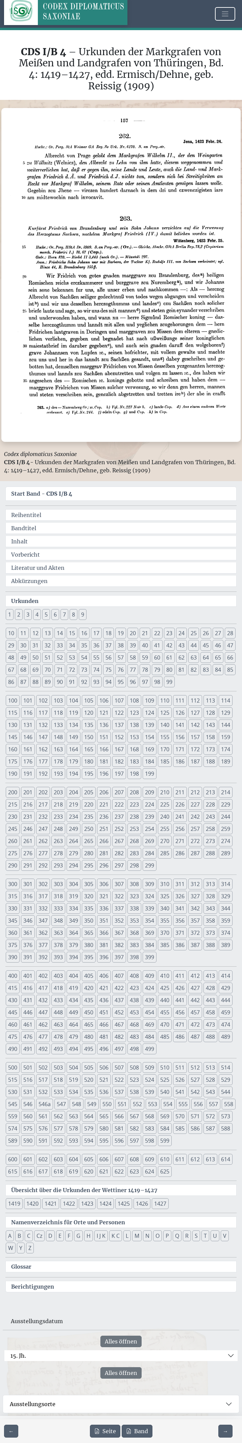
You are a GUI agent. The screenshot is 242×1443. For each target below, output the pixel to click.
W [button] (10, 1248)
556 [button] (198, 1104)
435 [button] (88, 1000)
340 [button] (164, 908)
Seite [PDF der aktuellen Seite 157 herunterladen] (105, 1431)
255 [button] (164, 829)
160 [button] (12, 749)
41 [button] (157, 645)
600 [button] (12, 1159)
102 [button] (43, 700)
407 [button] (119, 975)
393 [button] (58, 957)
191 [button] (27, 773)
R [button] (187, 1236)
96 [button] (133, 682)
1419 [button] (14, 1203)
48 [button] (11, 657)
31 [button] (35, 645)
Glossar (21, 1266)
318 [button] (58, 896)
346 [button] (27, 920)
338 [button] (134, 908)
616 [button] (27, 1171)
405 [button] (88, 975)
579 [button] (88, 1128)
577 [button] (58, 1128)
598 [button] (149, 1140)
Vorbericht (25, 554)
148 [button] (58, 737)
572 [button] (210, 1116)
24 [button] (181, 633)
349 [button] (73, 920)
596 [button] (119, 1140)
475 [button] (12, 1036)
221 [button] (103, 804)
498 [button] (134, 1049)
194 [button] (73, 773)
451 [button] (103, 1012)
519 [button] (73, 1079)
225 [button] (164, 804)
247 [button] (43, 829)
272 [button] (195, 841)
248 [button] (58, 829)
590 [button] (27, 1140)
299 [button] (149, 865)
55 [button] (96, 657)
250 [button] (88, 829)
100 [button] (12, 700)
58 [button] (133, 657)
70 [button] (48, 669)
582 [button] (134, 1128)
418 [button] (58, 988)
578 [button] (73, 1128)
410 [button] (164, 975)
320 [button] (88, 896)
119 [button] (73, 712)
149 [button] (73, 737)
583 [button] (149, 1128)
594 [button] (88, 1140)
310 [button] (164, 884)
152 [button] (119, 737)
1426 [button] (142, 1203)
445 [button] (12, 1012)
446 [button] (27, 1012)
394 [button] (73, 957)
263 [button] (58, 841)
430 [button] (12, 1000)
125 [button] (164, 712)
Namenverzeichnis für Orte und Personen (68, 1222)
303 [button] (58, 884)
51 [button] (48, 657)
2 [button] (18, 614)
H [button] (89, 1236)
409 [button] (149, 975)
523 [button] (134, 1079)
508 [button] (134, 1067)
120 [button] (88, 712)
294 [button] (73, 865)
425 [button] (164, 988)
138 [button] (134, 725)
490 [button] (12, 1049)
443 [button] (210, 1000)
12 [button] (35, 633)
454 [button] (149, 1012)
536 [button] (103, 1092)
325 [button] (164, 896)
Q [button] (177, 1236)
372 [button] (195, 932)
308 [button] (134, 884)
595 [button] (103, 1140)
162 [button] (43, 749)
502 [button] (43, 1067)
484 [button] (149, 1036)
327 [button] (195, 896)
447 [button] (43, 1012)
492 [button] (43, 1049)
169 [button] (149, 749)
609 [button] (149, 1159)
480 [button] (88, 1036)
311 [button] (180, 884)
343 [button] (210, 908)
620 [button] (88, 1171)
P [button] (167, 1236)
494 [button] (73, 1049)
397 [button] (119, 957)
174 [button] (225, 749)
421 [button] (103, 988)
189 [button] (225, 761)
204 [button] (73, 792)
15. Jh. (18, 1355)
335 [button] (88, 908)
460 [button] (12, 1024)
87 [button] (23, 682)
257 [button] (195, 829)
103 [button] (58, 700)
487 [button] (195, 1036)
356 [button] (180, 920)
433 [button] (58, 1000)
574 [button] (12, 1128)
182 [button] (119, 761)
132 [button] (43, 725)
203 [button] (58, 792)
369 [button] (149, 932)
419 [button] (73, 988)
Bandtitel (23, 528)
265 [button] (88, 841)
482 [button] (119, 1036)
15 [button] (72, 633)
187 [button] (195, 761)
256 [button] (180, 829)
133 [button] (58, 725)
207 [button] (119, 792)
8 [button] (73, 614)
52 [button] (60, 657)
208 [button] (134, 792)
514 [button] (225, 1067)
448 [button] (58, 1012)
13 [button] (48, 633)
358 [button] (210, 920)
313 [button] (210, 884)
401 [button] (27, 975)
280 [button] (88, 853)
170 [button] (164, 749)
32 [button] (48, 645)
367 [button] (119, 932)
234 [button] (73, 816)
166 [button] (103, 749)
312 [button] (195, 884)
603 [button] (58, 1159)
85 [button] (230, 669)
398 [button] (134, 957)
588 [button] (225, 1128)
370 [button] (164, 932)
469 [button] (149, 1024)
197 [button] (119, 773)
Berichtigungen (32, 1286)
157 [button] (195, 737)
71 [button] (60, 669)
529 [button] (225, 1079)
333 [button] (58, 908)
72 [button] (72, 669)
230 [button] (12, 816)
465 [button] (88, 1024)
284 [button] (149, 853)
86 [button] (11, 682)
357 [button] (195, 920)
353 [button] (134, 920)
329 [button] (225, 896)
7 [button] (64, 614)
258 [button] (210, 829)
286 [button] (180, 853)
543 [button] (210, 1092)
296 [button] (103, 865)
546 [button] (27, 1104)
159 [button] (225, 737)
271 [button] (180, 841)
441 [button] (180, 1000)
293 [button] (58, 865)
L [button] (127, 1236)
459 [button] (225, 1012)
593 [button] (73, 1140)
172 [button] (195, 749)
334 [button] (73, 908)
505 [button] (88, 1067)
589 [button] (12, 1140)
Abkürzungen (29, 581)
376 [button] (27, 945)
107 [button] (119, 700)
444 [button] (225, 1000)
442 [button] (195, 1000)
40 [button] (145, 645)
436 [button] (103, 1000)
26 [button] (206, 633)
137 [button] (119, 725)
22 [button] (157, 633)
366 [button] (103, 932)
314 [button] (225, 884)
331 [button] (27, 908)
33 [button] (60, 645)
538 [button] (134, 1092)
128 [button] (210, 712)
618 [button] (58, 1171)
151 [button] (103, 737)
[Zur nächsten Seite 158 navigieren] (225, 1431)
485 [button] (164, 1036)
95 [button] (121, 682)
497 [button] (119, 1049)
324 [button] (149, 896)
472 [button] (195, 1024)
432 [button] (43, 1000)
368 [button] (134, 932)
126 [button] (180, 712)
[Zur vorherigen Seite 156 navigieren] (11, 1431)
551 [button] (122, 1104)
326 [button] (180, 896)
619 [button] (73, 1171)
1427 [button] (160, 1203)
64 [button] (206, 657)
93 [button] (96, 682)
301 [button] (27, 884)
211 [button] (180, 792)
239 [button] (149, 816)
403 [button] (58, 975)
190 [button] (12, 773)
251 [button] (103, 829)
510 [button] (164, 1067)
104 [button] (73, 700)
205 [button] (88, 792)
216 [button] (27, 804)
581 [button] (119, 1128)
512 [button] (195, 1067)
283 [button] (134, 853)
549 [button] (91, 1104)
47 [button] (230, 645)
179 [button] (73, 761)
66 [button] (230, 657)
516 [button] (27, 1079)
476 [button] (27, 1036)
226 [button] (180, 804)
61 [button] (169, 657)
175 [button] (12, 761)
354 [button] (149, 920)
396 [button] (103, 957)
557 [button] (213, 1104)
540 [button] (164, 1092)
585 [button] (180, 1128)
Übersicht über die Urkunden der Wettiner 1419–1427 (84, 1190)
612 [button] (195, 1159)
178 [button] (58, 761)
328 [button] (210, 896)
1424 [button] (105, 1203)
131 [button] (27, 725)
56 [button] (108, 657)
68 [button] (23, 669)
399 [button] (149, 957)
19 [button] (121, 633)
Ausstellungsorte (32, 1404)
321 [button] (103, 896)
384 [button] (149, 945)
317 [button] (43, 896)
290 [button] (12, 865)
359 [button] (225, 920)
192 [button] (43, 773)
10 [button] (11, 633)
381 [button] (103, 945)
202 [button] (43, 792)
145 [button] (12, 737)
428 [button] (210, 988)
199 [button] (149, 773)
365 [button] (88, 932)
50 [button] (35, 657)
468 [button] (134, 1024)
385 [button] (164, 945)
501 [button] (27, 1067)
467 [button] (119, 1024)
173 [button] (210, 749)
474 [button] (225, 1024)
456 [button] (180, 1012)
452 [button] (119, 1012)
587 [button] (210, 1128)
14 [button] (60, 633)
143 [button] (210, 725)
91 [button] (72, 682)
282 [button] (119, 853)
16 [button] (84, 633)
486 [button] (180, 1036)
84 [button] (218, 669)
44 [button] (194, 645)
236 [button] (103, 816)
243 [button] (210, 816)
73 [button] (84, 669)
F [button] (69, 1236)
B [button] (19, 1236)
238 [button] (134, 816)
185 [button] (164, 761)
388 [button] (210, 945)
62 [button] (181, 657)
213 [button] (210, 792)
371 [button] (180, 932)
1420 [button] (32, 1203)
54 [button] (84, 657)
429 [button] (225, 988)
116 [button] (27, 712)
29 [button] (11, 645)
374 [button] (225, 932)
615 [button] (12, 1171)
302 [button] (43, 884)
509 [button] (149, 1067)
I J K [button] (101, 1236)
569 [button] (164, 1116)
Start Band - (41, 493)
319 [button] (73, 896)
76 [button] (121, 669)
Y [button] (20, 1248)
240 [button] (164, 816)
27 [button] (218, 633)
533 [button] (58, 1092)
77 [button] (133, 669)
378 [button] (58, 945)
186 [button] (180, 761)
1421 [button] (51, 1203)
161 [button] (27, 749)
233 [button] (58, 816)
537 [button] (119, 1092)
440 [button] (164, 1000)
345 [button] (12, 920)
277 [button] (43, 853)
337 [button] (119, 908)
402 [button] (43, 975)
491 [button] (27, 1049)
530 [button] (12, 1092)
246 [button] (27, 829)
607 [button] (119, 1159)
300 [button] (12, 884)
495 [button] (88, 1049)
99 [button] (169, 682)
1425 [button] (124, 1203)
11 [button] (23, 633)
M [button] (137, 1236)
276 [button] (27, 853)
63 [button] (194, 657)
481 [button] (103, 1036)
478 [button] (58, 1036)
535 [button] (88, 1092)
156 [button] (180, 737)
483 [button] (134, 1036)
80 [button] (169, 669)
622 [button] (119, 1171)
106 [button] (103, 700)
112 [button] (195, 700)
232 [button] (43, 816)
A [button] (9, 1236)
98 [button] (157, 682)
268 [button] (134, 841)
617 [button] (43, 1171)
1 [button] (9, 614)
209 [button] (149, 792)
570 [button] (180, 1116)
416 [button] (27, 988)
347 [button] (43, 920)
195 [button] (88, 773)
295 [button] (88, 865)
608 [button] (134, 1159)
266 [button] (103, 841)
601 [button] (27, 1159)
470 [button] (164, 1024)
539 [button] (149, 1092)
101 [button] (27, 700)
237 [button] (119, 816)
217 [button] (43, 804)
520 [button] (88, 1079)
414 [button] (225, 975)
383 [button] (134, 945)
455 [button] (164, 1012)
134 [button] (73, 725)
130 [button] (12, 725)
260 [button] (12, 841)
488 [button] (210, 1036)
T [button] (205, 1236)
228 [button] (210, 804)
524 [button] (149, 1079)
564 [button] (88, 1116)
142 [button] (195, 725)
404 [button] (73, 975)
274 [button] (225, 841)
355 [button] (164, 920)
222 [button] (119, 804)
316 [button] (27, 896)
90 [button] (60, 682)
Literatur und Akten (38, 567)
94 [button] (108, 682)
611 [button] (180, 1159)
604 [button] (73, 1159)
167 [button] (119, 749)
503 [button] (58, 1067)
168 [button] (134, 749)
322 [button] (119, 896)
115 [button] (12, 712)
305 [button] (88, 884)
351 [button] (103, 920)
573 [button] (225, 1116)
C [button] (28, 1236)
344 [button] (225, 908)
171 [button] (180, 749)
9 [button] (82, 614)
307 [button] (119, 884)
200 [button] (12, 792)
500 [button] (12, 1067)
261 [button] (27, 841)
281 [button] (103, 853)
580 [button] (103, 1128)
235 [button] (88, 816)
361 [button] (27, 932)
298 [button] (134, 865)
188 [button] (210, 761)
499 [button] (149, 1049)
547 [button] (61, 1104)
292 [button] (43, 865)
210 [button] (164, 792)
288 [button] (210, 853)
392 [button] (43, 957)
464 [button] (73, 1024)
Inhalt (19, 541)
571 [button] (195, 1116)
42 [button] (169, 645)
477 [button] (43, 1036)
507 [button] (119, 1067)
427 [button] (195, 988)
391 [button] (27, 957)
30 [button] (23, 645)
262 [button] (43, 841)
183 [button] (134, 761)
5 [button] (46, 614)
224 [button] (149, 804)
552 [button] (137, 1104)
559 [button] (12, 1116)
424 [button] (149, 988)
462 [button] (43, 1024)
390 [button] (12, 957)
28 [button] (230, 633)
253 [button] (134, 829)
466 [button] (103, 1024)
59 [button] (145, 657)
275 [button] (12, 853)
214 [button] (225, 792)
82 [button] (194, 669)
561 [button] (43, 1116)
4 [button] (37, 614)
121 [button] (103, 712)
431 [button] (27, 1000)
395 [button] (88, 957)
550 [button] (107, 1104)
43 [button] (181, 645)
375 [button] (12, 945)
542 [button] (195, 1092)
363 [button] (58, 932)
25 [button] (194, 633)
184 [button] (149, 761)
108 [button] (134, 700)
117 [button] (43, 712)
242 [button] (195, 816)
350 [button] (88, 920)
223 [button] (134, 804)
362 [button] (43, 932)
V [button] (224, 1236)
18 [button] (108, 633)
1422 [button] (69, 1203)
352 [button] (119, 920)
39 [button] (133, 645)
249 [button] (73, 829)
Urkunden (25, 601)
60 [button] (157, 657)
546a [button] (45, 1104)
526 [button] (180, 1079)
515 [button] (12, 1079)
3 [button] (27, 614)
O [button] (157, 1236)
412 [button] (195, 975)
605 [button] (88, 1159)
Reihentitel (26, 515)
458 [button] (210, 1012)
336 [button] (103, 908)
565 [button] (103, 1116)
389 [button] (225, 945)
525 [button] (164, 1079)
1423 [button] (87, 1203)
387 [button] (195, 945)
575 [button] (27, 1128)
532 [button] (43, 1092)
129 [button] (225, 712)
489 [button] (225, 1036)
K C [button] (116, 1236)
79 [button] (157, 669)
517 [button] (43, 1079)
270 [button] (164, 841)
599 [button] (164, 1140)
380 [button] (88, 945)
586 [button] (195, 1128)
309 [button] (149, 884)
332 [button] (43, 908)
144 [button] (225, 725)
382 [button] (119, 945)
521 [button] (103, 1079)
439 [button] (149, 1000)
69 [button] (35, 669)
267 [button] (119, 841)
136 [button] (103, 725)
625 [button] (164, 1171)
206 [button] (103, 792)
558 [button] (228, 1104)
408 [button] (134, 975)
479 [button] (73, 1036)
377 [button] (43, 945)
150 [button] (88, 737)
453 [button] (134, 1012)
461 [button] (27, 1024)
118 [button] (58, 712)
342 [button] (195, 908)
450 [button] (88, 1012)
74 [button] (96, 669)
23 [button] (169, 633)
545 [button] (12, 1104)
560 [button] (27, 1116)
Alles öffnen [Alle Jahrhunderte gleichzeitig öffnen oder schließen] (121, 1341)
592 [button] (58, 1140)
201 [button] (27, 792)
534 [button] (73, 1092)
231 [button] (27, 816)
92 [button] (84, 682)
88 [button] (35, 682)
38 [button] (121, 645)
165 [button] (88, 749)
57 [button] (121, 657)
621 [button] (103, 1171)
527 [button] (195, 1079)
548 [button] (76, 1104)
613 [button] (210, 1159)
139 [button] (149, 725)
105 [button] (88, 700)
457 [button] (195, 1012)
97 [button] (145, 682)
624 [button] (149, 1171)
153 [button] (134, 737)
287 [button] (195, 853)
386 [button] (180, 945)
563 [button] (73, 1116)
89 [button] (48, 682)
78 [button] (145, 669)
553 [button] (152, 1104)
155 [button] (164, 737)
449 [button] (73, 1012)
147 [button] (43, 737)
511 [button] (180, 1067)
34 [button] (72, 645)
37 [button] (108, 645)
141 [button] (180, 725)
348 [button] (58, 920)
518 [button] (58, 1079)
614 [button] (225, 1159)
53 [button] (72, 657)
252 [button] (119, 829)
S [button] (196, 1236)
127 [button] (195, 712)
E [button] (60, 1236)
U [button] (215, 1236)
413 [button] (210, 975)
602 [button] (43, 1159)
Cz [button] (39, 1236)
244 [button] (225, 816)
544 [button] (225, 1092)
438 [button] (134, 1000)
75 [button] (108, 669)
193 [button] (58, 773)
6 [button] (55, 614)
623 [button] (134, 1171)
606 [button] (103, 1159)
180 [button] (88, 761)
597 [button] (134, 1140)
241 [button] (180, 816)
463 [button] (58, 1024)
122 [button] (119, 712)
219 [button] (73, 804)
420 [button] (88, 988)
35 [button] (84, 645)
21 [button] (145, 633)
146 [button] (27, 737)
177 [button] (43, 761)
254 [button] (149, 829)
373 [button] (210, 932)
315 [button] (12, 896)
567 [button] (134, 1116)
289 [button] (225, 853)
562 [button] (58, 1116)
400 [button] (12, 975)
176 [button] (27, 761)
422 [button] (119, 988)
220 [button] (88, 804)
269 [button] (149, 841)
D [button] (50, 1236)
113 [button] (210, 700)
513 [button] (210, 1067)
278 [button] (58, 853)
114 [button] (225, 700)
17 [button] (96, 633)
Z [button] (29, 1248)
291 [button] (27, 865)
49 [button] (23, 657)
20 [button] (133, 633)
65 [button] (218, 657)
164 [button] (73, 749)
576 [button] (43, 1128)
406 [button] (103, 975)
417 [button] (43, 988)
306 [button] (103, 884)
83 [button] (206, 669)
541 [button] (180, 1092)
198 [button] (134, 773)
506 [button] (103, 1067)
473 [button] (210, 1024)
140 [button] (164, 725)
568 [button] (149, 1116)
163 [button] (58, 749)
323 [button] (134, 896)
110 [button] (164, 700)
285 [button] (164, 853)
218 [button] (58, 804)
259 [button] (225, 829)
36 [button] (96, 645)
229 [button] (225, 804)
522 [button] (119, 1079)
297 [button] (119, 865)
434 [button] (73, 1000)
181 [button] (103, 761)
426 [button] (180, 988)
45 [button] (206, 645)
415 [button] (12, 988)
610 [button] (164, 1159)
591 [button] (43, 1140)
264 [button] (73, 841)
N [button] (147, 1236)
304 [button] (73, 884)
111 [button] (180, 700)
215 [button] (12, 804)
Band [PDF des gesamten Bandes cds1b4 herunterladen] (137, 1431)
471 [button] (180, 1024)
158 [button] (210, 737)
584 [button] (164, 1128)
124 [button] (149, 712)
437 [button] (119, 1000)
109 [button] (149, 700)
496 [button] (103, 1049)
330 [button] (12, 908)
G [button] (78, 1236)
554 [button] (167, 1104)
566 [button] (119, 1116)
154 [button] (149, 737)
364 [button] (73, 932)
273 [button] (210, 841)
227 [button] (195, 804)
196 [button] (103, 773)
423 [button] (134, 988)
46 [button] (218, 645)
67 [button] (11, 669)
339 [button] (149, 908)
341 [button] (180, 908)
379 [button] (73, 945)
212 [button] (195, 792)
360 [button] (12, 932)
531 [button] (27, 1092)
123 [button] (134, 712)
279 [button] (73, 853)
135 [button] (88, 725)
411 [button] (180, 975)
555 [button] (183, 1104)
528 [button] (210, 1079)
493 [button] (58, 1049)
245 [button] (12, 829)
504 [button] (73, 1067)
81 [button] (181, 669)
